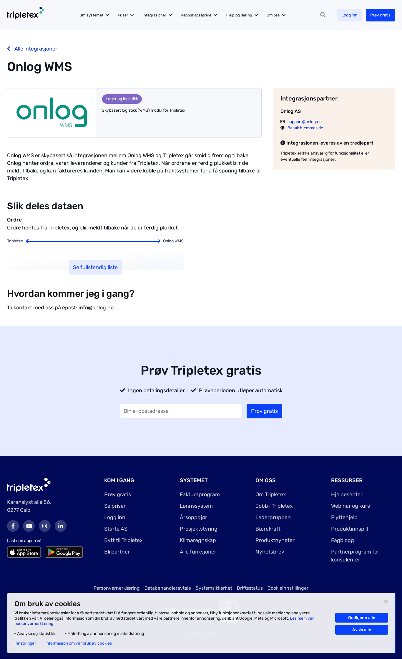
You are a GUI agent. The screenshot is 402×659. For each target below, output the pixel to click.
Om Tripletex (270, 494)
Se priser (115, 506)
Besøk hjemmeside (305, 127)
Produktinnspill (349, 529)
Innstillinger (25, 643)
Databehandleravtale (167, 588)
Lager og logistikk (122, 98)
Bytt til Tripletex (123, 540)
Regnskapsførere (196, 15)
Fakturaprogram (200, 494)
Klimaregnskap (198, 540)
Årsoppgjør (193, 517)
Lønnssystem (196, 506)
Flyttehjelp (344, 517)
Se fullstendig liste (95, 267)
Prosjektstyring (198, 529)
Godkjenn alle (361, 617)
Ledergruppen (273, 517)
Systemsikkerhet (214, 588)
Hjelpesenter (347, 494)
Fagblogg (342, 540)
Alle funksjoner (198, 552)
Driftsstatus (250, 588)
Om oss (273, 15)
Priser (123, 15)
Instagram (45, 526)
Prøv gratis (380, 15)
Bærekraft (267, 529)
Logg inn (349, 15)
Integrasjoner (154, 15)
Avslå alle (361, 629)
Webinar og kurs (350, 506)
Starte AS (115, 529)
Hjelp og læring (239, 15)
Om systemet (91, 15)
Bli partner (117, 552)
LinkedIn (61, 526)
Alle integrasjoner (32, 49)
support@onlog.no (305, 121)
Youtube (29, 526)
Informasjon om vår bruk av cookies (78, 643)
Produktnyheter (275, 540)
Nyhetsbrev (269, 552)
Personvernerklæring (117, 588)
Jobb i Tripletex (274, 506)
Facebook (13, 526)
